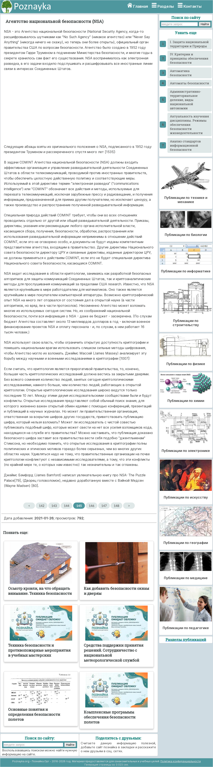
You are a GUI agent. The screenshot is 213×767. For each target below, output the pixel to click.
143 (54, 506)
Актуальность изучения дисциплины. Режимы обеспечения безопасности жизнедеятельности (189, 124)
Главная (140, 6)
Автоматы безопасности (189, 83)
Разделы (165, 6)
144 (66, 506)
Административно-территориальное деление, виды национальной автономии (185, 99)
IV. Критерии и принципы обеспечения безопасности (189, 58)
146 (91, 506)
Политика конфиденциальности (180, 761)
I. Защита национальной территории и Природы (189, 44)
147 (104, 506)
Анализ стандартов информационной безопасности (185, 145)
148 (116, 506)
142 (41, 506)
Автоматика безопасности (181, 73)
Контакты (192, 6)
